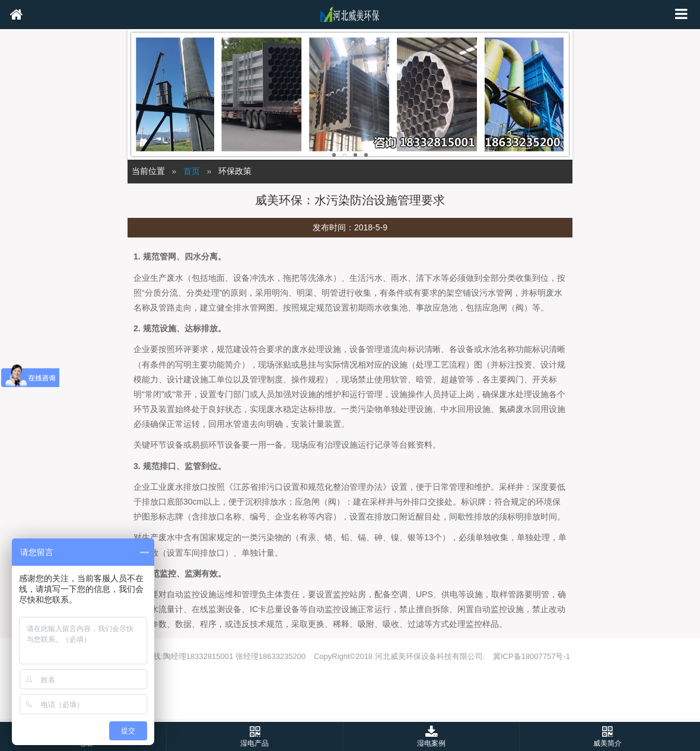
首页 (191, 171)
